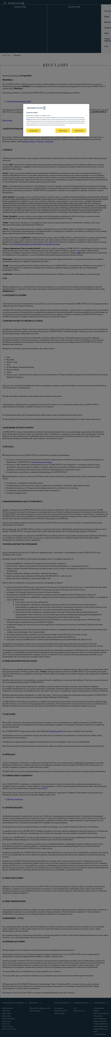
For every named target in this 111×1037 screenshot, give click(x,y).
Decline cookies (63, 130)
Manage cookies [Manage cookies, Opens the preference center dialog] (34, 130)
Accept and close (79, 130)
